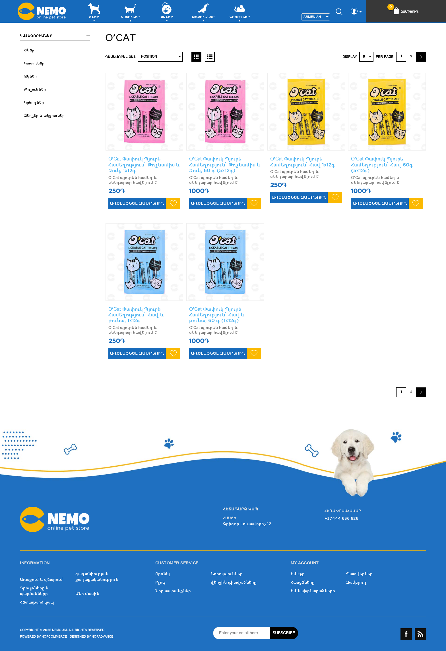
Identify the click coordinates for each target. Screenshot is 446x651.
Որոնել (162, 574)
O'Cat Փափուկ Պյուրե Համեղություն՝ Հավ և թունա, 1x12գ (136, 315)
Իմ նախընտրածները (313, 591)
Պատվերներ (359, 574)
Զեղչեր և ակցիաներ (44, 116)
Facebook (406, 634)
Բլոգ (160, 582)
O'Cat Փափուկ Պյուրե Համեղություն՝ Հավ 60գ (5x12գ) (382, 165)
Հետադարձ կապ (37, 602)
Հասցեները (303, 582)
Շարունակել (421, 57)
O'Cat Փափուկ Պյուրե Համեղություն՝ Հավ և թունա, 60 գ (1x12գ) (217, 315)
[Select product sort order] (160, 57)
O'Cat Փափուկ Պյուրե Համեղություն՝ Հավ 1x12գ (302, 162)
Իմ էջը (298, 574)
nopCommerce (54, 636)
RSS (420, 634)
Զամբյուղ (356, 582)
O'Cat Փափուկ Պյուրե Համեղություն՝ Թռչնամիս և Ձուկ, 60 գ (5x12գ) (225, 165)
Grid (196, 57)
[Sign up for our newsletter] (241, 633)
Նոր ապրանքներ (173, 591)
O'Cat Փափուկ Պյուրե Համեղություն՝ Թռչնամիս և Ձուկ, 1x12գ (144, 165)
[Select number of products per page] (366, 57)
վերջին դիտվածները (234, 582)
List (210, 57)
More (264, 18)
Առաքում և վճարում (41, 579)
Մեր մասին (87, 594)
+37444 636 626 (341, 518)
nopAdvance (102, 636)
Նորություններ (227, 574)
